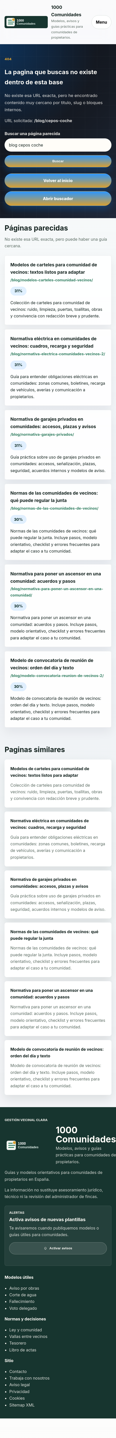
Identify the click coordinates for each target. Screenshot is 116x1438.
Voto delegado (23, 1308)
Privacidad (19, 1391)
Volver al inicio (58, 180)
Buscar (58, 161)
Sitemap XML (22, 1405)
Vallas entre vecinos (28, 1336)
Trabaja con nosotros (29, 1378)
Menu (101, 22)
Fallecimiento (21, 1301)
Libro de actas (22, 1349)
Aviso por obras (24, 1288)
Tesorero (17, 1343)
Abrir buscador (58, 198)
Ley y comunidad (25, 1329)
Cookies (17, 1398)
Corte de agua (22, 1294)
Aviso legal (19, 1384)
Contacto (18, 1371)
